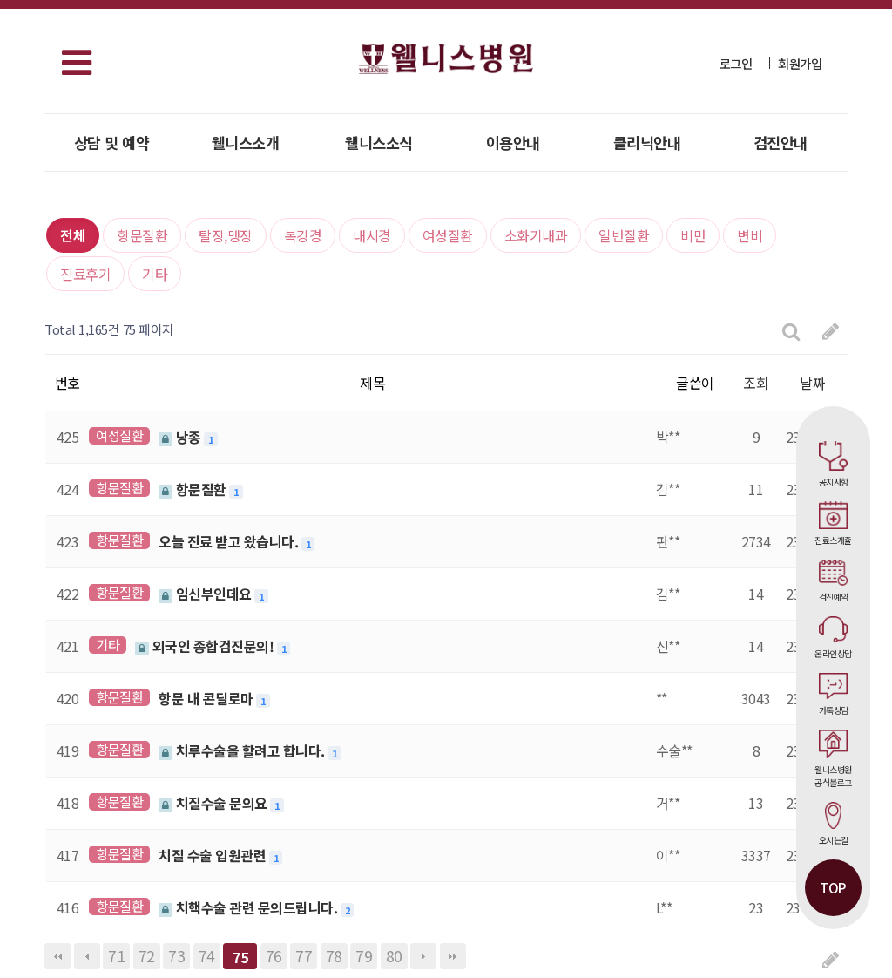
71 (116, 956)
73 (176, 956)
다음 (423, 956)
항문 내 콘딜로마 (207, 698)
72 (147, 956)
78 (334, 956)
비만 (693, 235)
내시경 (372, 235)
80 (394, 956)
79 (363, 956)
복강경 (303, 235)
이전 (87, 956)
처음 (57, 956)
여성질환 (447, 235)
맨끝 (453, 956)
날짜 (812, 382)
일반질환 (623, 235)
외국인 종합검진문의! (206, 645)
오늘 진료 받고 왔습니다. (230, 541)
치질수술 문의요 (214, 802)
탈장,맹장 (226, 235)
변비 (749, 235)
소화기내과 (536, 235)
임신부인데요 (206, 593)
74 (207, 956)
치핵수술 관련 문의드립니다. (250, 907)
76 (274, 956)
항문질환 (142, 235)
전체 (72, 235)
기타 (154, 273)
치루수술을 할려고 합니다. (243, 750)
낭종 (181, 436)
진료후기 (85, 273)
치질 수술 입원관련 (214, 855)
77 (303, 956)
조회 (755, 382)
